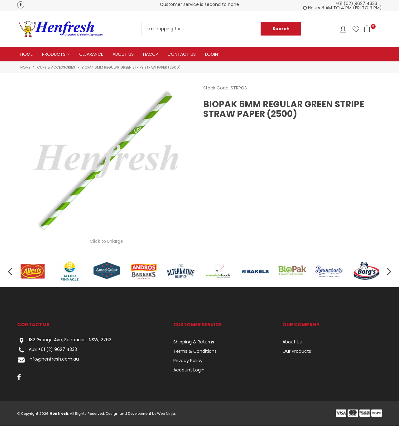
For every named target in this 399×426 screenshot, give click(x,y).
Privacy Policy (188, 361)
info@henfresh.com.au (48, 360)
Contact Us (181, 54)
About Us (123, 54)
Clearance (91, 54)
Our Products (296, 351)
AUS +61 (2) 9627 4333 (47, 350)
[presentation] (9, 271)
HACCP (150, 54)
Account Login (188, 370)
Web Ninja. (166, 413)
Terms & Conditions (195, 351)
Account (343, 29)
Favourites (356, 29)
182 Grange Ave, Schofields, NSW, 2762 (64, 340)
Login (211, 54)
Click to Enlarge (106, 241)
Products (53, 54)
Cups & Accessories (56, 67)
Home (26, 54)
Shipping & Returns (193, 342)
